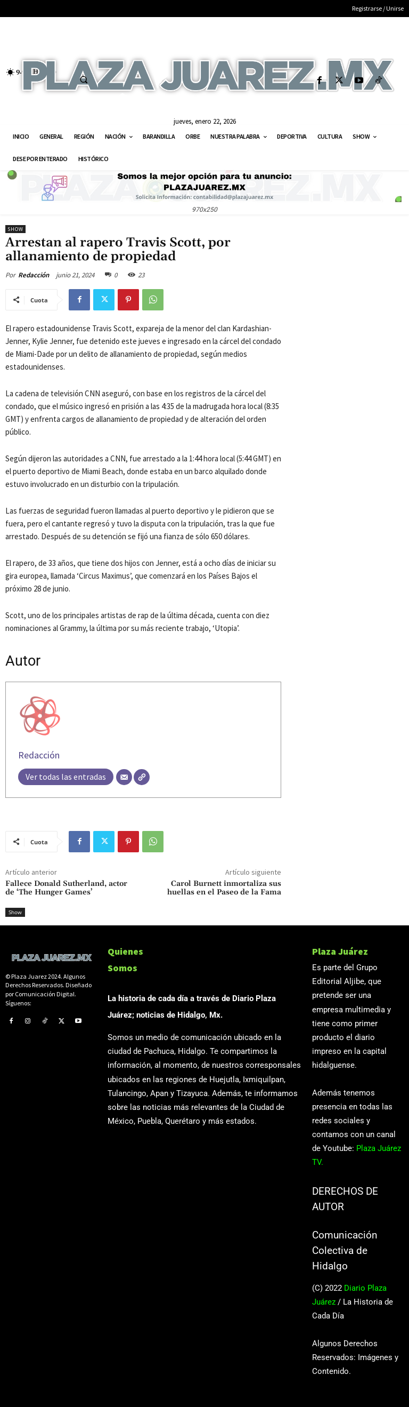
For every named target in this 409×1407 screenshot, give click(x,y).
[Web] (142, 777)
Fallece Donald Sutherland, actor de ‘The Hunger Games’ (66, 888)
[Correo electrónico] (124, 777)
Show (15, 229)
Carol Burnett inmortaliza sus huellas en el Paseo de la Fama (224, 888)
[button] (83, 79)
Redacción (33, 274)
